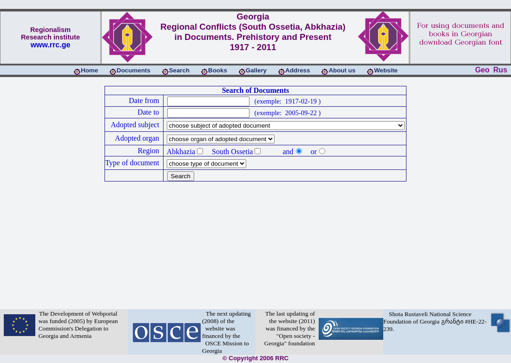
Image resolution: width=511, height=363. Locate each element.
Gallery (256, 70)
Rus (500, 70)
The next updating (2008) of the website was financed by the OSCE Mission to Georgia (226, 332)
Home (89, 70)
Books (217, 70)
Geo (482, 70)
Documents (134, 70)
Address (297, 70)
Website (386, 70)
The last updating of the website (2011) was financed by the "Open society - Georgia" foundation (289, 328)
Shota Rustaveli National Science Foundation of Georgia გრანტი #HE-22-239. (434, 321)
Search (179, 70)
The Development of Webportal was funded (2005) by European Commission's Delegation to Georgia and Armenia (76, 324)
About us (341, 70)
